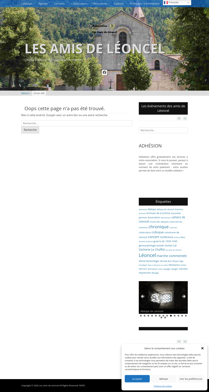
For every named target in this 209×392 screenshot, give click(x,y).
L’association (79, 3)
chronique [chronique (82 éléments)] (159, 227)
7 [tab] (163, 316)
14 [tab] (161, 317)
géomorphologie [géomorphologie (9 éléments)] (147, 245)
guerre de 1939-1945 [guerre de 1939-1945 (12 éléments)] (165, 241)
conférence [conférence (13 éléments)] (166, 237)
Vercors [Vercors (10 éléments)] (143, 268)
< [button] (142, 296)
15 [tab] (165, 317)
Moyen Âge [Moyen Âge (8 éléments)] (177, 261)
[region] (163, 297)
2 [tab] (144, 316)
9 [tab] (171, 316)
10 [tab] (175, 316)
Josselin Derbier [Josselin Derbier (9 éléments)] (165, 245)
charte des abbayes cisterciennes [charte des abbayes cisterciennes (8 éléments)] (166, 221)
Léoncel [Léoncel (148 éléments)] (147, 255)
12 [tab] (182, 316)
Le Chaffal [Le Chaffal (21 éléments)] (158, 249)
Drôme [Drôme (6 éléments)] (177, 237)
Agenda (43, 3)
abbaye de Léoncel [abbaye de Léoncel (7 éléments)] (165, 209)
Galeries (119, 3)
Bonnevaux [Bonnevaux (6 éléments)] (166, 217)
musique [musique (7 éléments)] (143, 265)
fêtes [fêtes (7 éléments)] (183, 237)
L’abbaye (26, 3)
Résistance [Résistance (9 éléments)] (174, 264)
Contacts (59, 3)
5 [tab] (156, 316)
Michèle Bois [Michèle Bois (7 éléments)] (166, 261)
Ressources (100, 3)
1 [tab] (141, 316)
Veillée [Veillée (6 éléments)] (183, 265)
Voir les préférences (191, 378)
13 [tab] (186, 316)
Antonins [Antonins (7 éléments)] (179, 209)
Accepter (137, 378)
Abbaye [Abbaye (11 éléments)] (152, 209)
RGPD (82, 385)
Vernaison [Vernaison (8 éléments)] (153, 268)
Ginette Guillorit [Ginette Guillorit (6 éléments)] (146, 241)
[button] (202, 348)
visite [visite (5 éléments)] (160, 269)
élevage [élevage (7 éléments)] (155, 273)
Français (171, 3)
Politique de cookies (163, 386)
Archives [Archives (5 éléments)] (142, 213)
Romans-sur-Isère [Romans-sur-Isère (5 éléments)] (161, 265)
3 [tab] (148, 316)
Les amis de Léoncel (94, 48)
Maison (26, 93)
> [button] (183, 296)
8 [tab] (167, 316)
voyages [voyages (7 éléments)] (174, 269)
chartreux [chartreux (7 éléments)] (143, 227)
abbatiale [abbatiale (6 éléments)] (143, 209)
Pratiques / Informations (145, 3)
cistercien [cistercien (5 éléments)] (173, 227)
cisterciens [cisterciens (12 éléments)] (145, 232)
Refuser (163, 378)
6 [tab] (160, 316)
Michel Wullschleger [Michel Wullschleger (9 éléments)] (149, 261)
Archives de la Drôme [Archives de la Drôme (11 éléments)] (158, 213)
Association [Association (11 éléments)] (154, 217)
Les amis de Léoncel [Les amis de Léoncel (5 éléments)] (173, 250)
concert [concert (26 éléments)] (153, 237)
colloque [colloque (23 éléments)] (158, 232)
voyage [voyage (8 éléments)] (166, 268)
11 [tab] (178, 316)
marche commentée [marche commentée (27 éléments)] (172, 256)
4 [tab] (152, 316)
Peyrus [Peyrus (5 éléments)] (150, 265)
